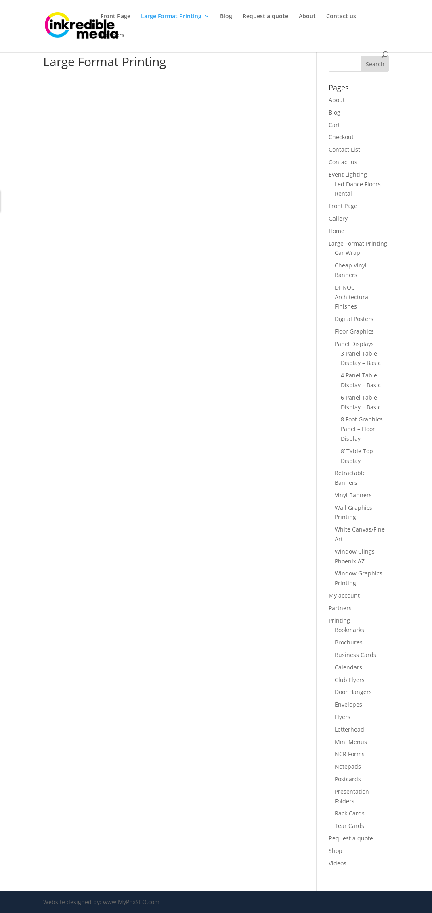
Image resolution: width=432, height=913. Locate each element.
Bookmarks (349, 630)
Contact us (341, 16)
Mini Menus (351, 742)
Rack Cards (350, 813)
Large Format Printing (171, 16)
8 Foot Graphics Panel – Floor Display (362, 428)
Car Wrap (347, 252)
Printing (339, 620)
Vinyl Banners (353, 495)
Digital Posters (354, 319)
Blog (226, 16)
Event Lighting (348, 174)
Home (336, 231)
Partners (112, 35)
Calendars (348, 667)
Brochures (349, 642)
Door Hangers (353, 692)
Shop (335, 851)
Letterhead (349, 729)
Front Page (115, 16)
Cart (334, 125)
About (307, 16)
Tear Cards (349, 826)
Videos (337, 863)
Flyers (342, 717)
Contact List (344, 149)
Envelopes (348, 704)
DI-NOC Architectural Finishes (352, 297)
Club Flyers (350, 680)
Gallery (338, 218)
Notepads (348, 766)
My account (344, 595)
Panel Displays (354, 344)
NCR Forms (350, 754)
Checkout (341, 137)
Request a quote (265, 16)
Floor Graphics (354, 331)
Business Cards (355, 655)
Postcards (348, 779)
